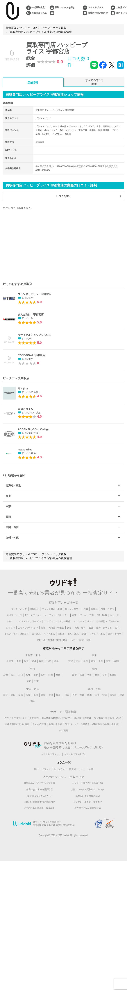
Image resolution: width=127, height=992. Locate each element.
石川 (20, 675)
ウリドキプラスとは (51, 754)
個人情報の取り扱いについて (56, 718)
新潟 (5, 675)
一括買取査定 (38, 7)
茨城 (70, 661)
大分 (97, 695)
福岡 (67, 695)
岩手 (26, 661)
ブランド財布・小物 (52, 609)
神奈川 (117, 661)
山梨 (35, 675)
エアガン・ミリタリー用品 (57, 621)
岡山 (20, 695)
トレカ (10, 621)
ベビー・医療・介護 (80, 640)
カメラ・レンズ (14, 615)
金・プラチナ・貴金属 (65, 769)
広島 (28, 695)
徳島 (43, 695)
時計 (36, 769)
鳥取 (5, 695)
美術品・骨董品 (56, 627)
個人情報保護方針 (82, 718)
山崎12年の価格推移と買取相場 (39, 802)
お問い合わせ (55, 724)
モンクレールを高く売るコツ (87, 802)
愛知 (29, 681)
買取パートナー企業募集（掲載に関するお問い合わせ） (92, 724)
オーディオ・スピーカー (57, 615)
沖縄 (122, 695)
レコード (114, 615)
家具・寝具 (80, 627)
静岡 (58, 675)
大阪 (89, 675)
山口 (35, 695)
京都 (82, 675)
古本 (91, 615)
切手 (117, 627)
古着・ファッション (28, 627)
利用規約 (34, 718)
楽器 (69, 627)
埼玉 (93, 661)
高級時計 (34, 609)
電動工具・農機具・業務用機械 (52, 640)
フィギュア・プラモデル (29, 621)
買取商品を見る (39, 13)
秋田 (41, 661)
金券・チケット (104, 627)
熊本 (89, 695)
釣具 (84, 634)
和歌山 (113, 675)
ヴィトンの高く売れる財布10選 (87, 783)
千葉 (101, 661)
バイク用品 (49, 634)
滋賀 (74, 675)
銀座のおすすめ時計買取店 (39, 789)
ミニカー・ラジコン (83, 621)
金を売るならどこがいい (39, 795)
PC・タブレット (33, 615)
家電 (74, 615)
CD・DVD (102, 615)
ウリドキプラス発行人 (75, 754)
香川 (51, 695)
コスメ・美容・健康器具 (16, 634)
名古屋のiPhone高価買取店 (87, 808)
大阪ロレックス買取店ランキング (87, 789)
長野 (43, 675)
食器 (91, 627)
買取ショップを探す (65, 7)
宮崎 (104, 695)
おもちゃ (10, 627)
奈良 (104, 675)
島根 (13, 695)
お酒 (85, 609)
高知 (33, 701)
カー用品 (36, 634)
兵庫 (97, 675)
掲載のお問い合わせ (98, 13)
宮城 (34, 661)
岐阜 (51, 675)
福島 (56, 661)
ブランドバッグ (19, 609)
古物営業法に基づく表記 (17, 724)
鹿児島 (113, 695)
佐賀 (74, 695)
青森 (19, 661)
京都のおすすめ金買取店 (88, 795)
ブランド (46, 769)
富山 (13, 675)
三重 (36, 681)
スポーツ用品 (114, 634)
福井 (28, 675)
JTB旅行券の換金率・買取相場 (39, 808)
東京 (108, 661)
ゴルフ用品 (73, 634)
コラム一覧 (63, 762)
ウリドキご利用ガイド (16, 718)
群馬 (85, 661)
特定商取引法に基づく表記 (107, 718)
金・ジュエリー (72, 609)
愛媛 (58, 695)
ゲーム (83, 615)
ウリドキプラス (95, 7)
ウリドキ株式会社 (52, 822)
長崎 (82, 695)
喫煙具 (94, 609)
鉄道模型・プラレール (107, 621)
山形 (49, 661)
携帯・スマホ (107, 609)
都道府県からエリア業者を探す (63, 648)
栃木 (78, 661)
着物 (43, 627)
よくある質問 (39, 724)
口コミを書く (63, 196)
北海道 (10, 661)
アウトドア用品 (97, 634)
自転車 (61, 634)
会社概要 (63, 730)
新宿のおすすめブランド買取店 (39, 783)
